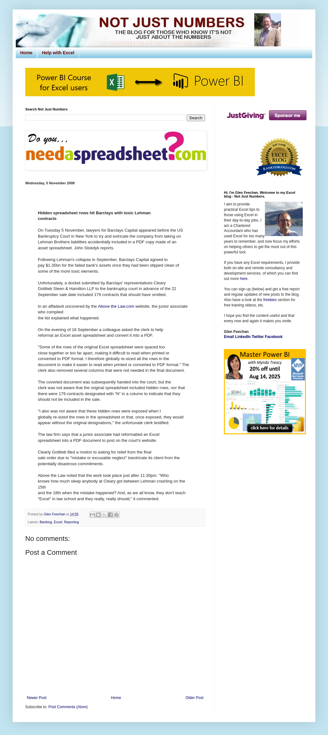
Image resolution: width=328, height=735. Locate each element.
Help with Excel (58, 52)
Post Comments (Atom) (68, 707)
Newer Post (36, 698)
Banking (46, 522)
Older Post (194, 698)
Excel (58, 522)
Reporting (71, 522)
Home (26, 52)
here (244, 278)
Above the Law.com (116, 306)
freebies (270, 300)
